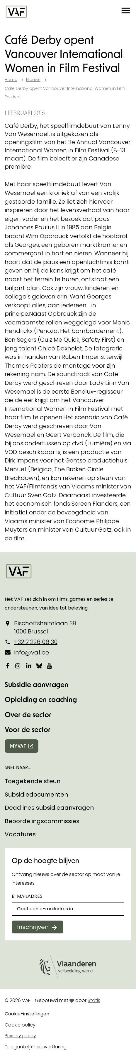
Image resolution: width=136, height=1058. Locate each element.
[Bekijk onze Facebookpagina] (8, 665)
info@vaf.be (31, 652)
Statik (94, 1000)
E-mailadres (27, 896)
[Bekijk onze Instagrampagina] (18, 665)
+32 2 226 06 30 (35, 642)
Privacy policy (20, 1035)
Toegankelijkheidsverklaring (36, 1046)
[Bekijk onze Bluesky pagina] (39, 665)
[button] (125, 11)
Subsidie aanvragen (36, 684)
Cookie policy (20, 1025)
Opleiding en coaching (41, 699)
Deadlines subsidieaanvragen (49, 808)
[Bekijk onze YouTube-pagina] (50, 665)
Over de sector (28, 714)
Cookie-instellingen (27, 1013)
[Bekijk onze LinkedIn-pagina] (29, 665)
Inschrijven (33, 927)
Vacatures (20, 834)
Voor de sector (27, 729)
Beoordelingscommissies (42, 821)
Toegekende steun (32, 781)
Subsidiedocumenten (36, 794)
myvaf (18, 746)
